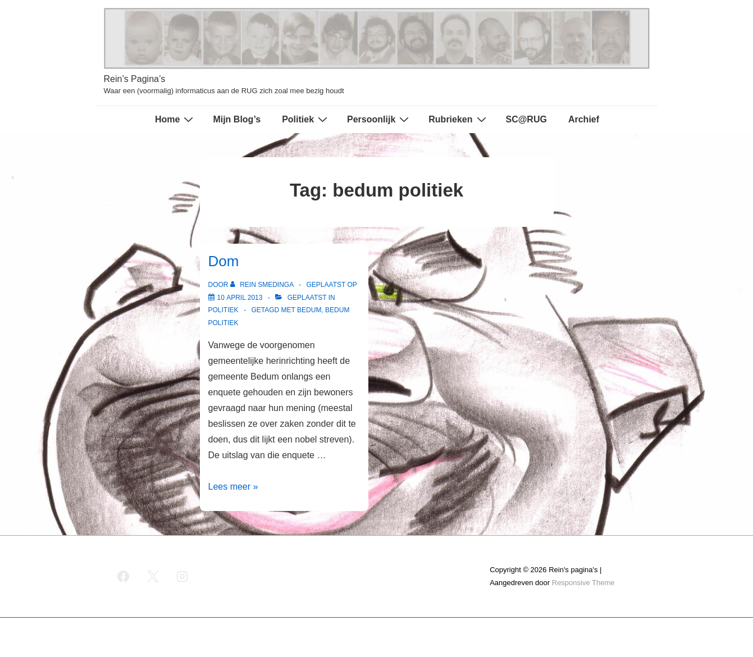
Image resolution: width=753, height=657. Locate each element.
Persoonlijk (379, 119)
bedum (309, 310)
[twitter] (152, 576)
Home (175, 119)
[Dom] (240, 298)
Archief (583, 119)
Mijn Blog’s (237, 119)
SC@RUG (526, 119)
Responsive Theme (583, 582)
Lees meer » (233, 486)
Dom (223, 261)
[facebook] (123, 576)
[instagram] (182, 576)
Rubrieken (458, 119)
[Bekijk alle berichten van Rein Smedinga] (262, 285)
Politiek (306, 119)
